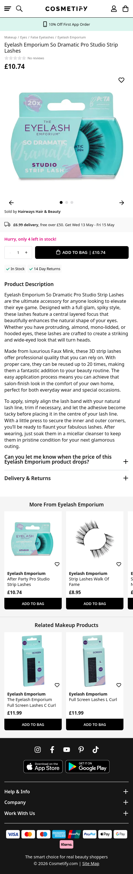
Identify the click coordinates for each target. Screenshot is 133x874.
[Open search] (22, 8)
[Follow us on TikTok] (95, 749)
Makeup (10, 37)
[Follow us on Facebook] (52, 749)
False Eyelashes (42, 37)
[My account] (111, 8)
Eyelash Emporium (72, 37)
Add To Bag (33, 603)
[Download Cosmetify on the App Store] (42, 766)
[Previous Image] (11, 203)
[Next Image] (121, 203)
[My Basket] (123, 8)
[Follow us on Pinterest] (81, 749)
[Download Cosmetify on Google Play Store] (87, 766)
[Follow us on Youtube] (66, 749)
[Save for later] (121, 80)
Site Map (90, 863)
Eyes (23, 37)
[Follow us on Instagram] (37, 749)
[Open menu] (10, 8)
